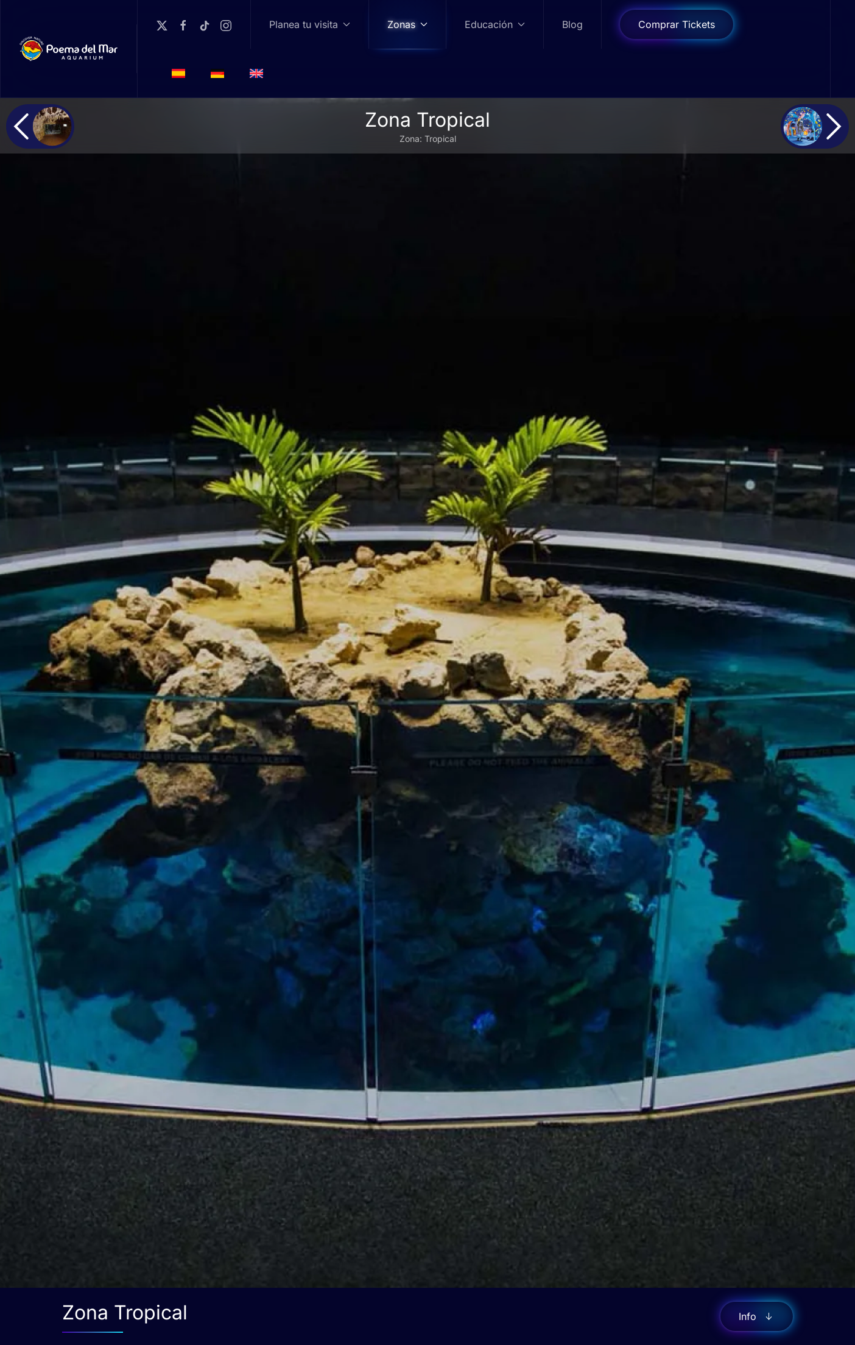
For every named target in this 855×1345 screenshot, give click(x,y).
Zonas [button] (407, 24)
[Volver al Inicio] (69, 48)
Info (757, 1316)
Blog (572, 24)
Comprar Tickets (676, 24)
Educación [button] (495, 24)
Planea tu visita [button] (309, 24)
